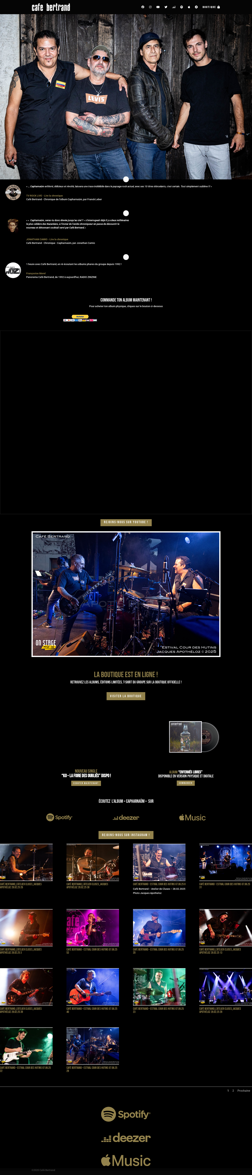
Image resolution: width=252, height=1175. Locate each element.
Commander (185, 783)
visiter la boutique (126, 696)
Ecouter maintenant (86, 783)
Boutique (211, 7)
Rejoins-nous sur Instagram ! (126, 835)
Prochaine (243, 1090)
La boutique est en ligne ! (126, 674)
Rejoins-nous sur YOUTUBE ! (126, 522)
